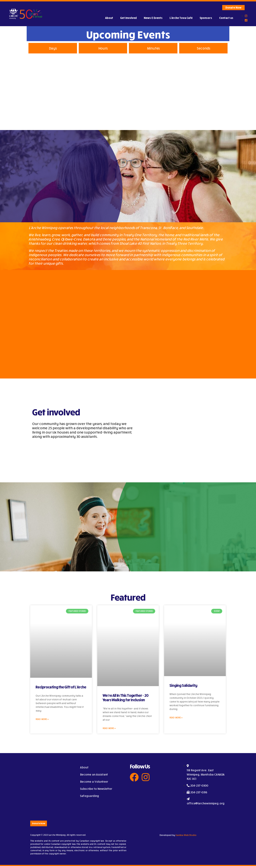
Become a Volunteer (94, 781)
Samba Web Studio (186, 835)
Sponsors (206, 17)
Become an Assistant (94, 774)
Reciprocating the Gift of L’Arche (61, 687)
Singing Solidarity (183, 685)
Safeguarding (89, 796)
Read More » (42, 719)
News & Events (153, 17)
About (109, 17)
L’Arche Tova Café (181, 17)
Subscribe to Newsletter (96, 788)
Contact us (226, 17)
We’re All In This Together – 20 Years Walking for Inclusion (125, 697)
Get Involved (128, 17)
